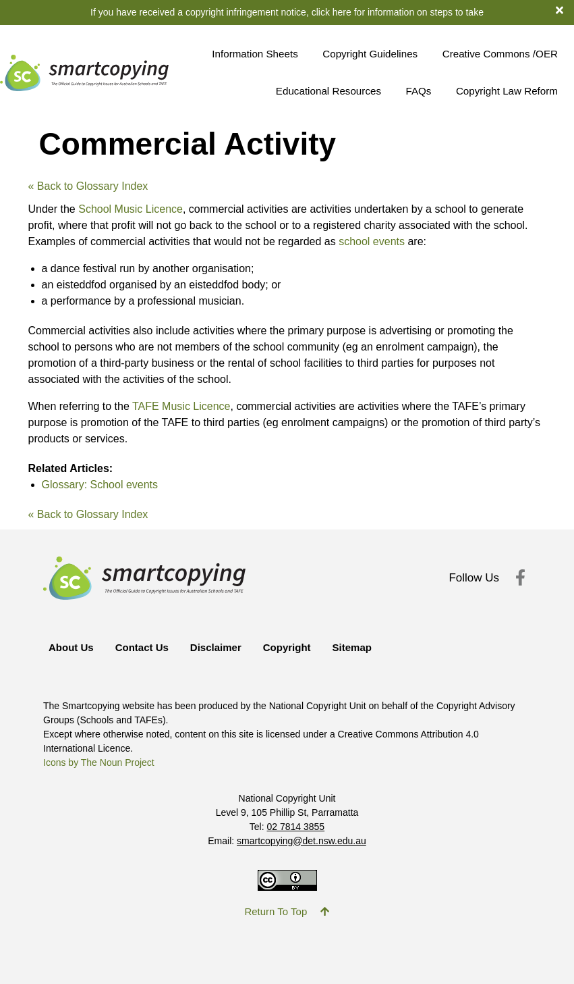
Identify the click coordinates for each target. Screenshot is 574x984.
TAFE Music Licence (181, 406)
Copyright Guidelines (370, 53)
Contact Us (142, 647)
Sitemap (352, 647)
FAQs (418, 91)
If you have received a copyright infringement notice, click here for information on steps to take (287, 12)
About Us (71, 647)
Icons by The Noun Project (98, 762)
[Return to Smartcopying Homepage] (84, 73)
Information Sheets (254, 53)
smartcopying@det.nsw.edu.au (301, 840)
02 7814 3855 (296, 826)
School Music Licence (130, 209)
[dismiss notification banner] (565, 9)
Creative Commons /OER (500, 53)
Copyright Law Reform (507, 91)
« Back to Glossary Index (88, 186)
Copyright (287, 647)
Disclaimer (215, 647)
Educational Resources (328, 91)
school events (372, 241)
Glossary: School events (100, 484)
